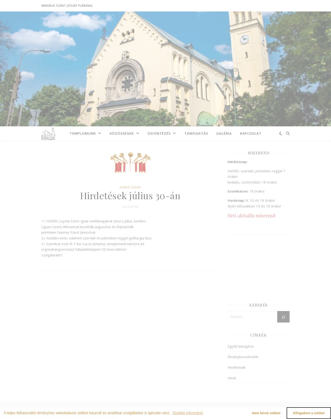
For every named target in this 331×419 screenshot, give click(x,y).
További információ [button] (187, 413)
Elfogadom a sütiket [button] (309, 413)
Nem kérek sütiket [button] (266, 413)
